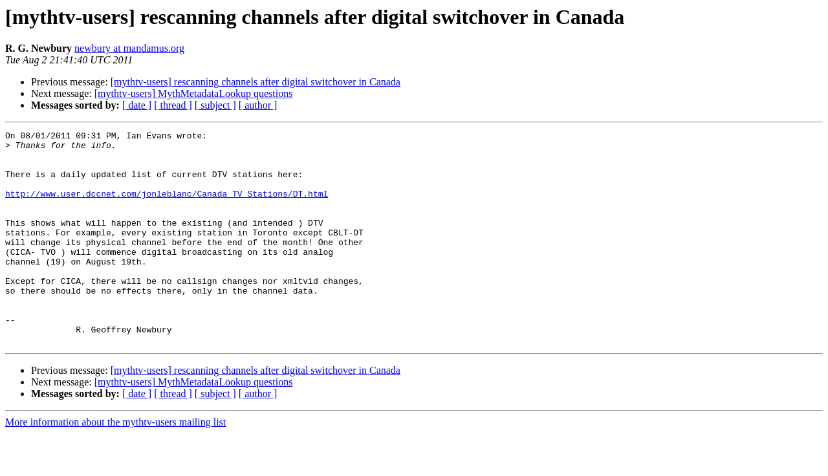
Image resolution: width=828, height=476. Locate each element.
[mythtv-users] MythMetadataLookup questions (193, 93)
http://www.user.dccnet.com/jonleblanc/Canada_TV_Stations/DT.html (166, 207)
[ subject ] (215, 105)
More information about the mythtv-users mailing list (115, 464)
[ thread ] (173, 105)
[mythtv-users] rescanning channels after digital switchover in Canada (255, 81)
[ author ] (258, 105)
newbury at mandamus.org (129, 48)
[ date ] (136, 105)
